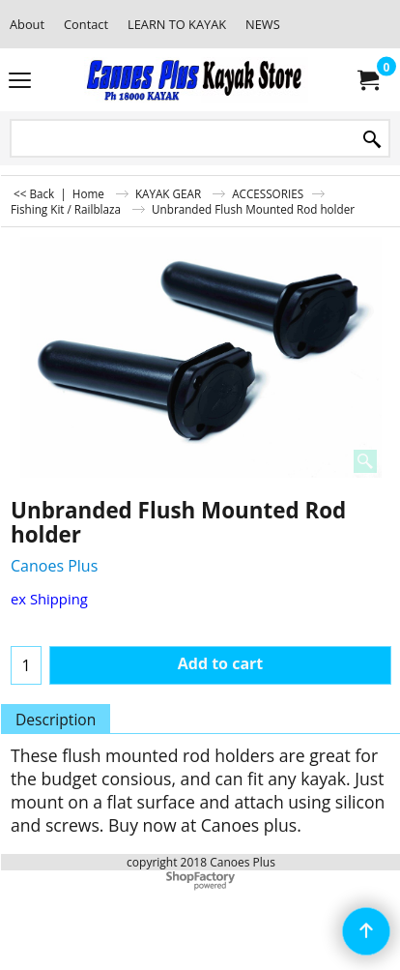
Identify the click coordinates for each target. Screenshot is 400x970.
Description (55, 719)
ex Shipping (49, 598)
